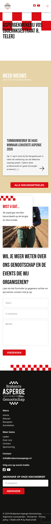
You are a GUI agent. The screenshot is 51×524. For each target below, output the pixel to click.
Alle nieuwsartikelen (29, 185)
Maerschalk (31, 519)
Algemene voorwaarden (14, 516)
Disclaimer (32, 516)
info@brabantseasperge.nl (17, 458)
